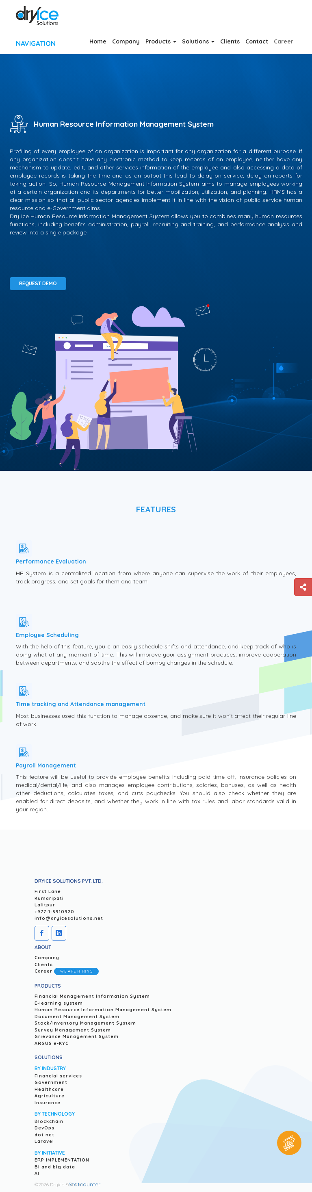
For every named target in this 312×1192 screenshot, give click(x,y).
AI (37, 1173)
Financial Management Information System (92, 996)
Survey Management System (73, 1030)
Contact (256, 41)
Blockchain (49, 1121)
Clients (230, 41)
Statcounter (84, 1184)
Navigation (36, 43)
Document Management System (77, 1016)
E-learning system (59, 1003)
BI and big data (55, 1167)
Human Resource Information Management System (103, 1009)
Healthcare (49, 1089)
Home (97, 41)
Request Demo (38, 283)
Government (51, 1082)
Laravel (44, 1141)
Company (126, 41)
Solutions (198, 41)
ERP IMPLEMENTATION (62, 1160)
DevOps (44, 1128)
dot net (44, 1135)
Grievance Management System (77, 1036)
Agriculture (50, 1096)
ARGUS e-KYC (52, 1043)
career (283, 41)
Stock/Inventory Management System (85, 1023)
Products (160, 41)
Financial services (58, 1076)
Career (67, 971)
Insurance (48, 1102)
